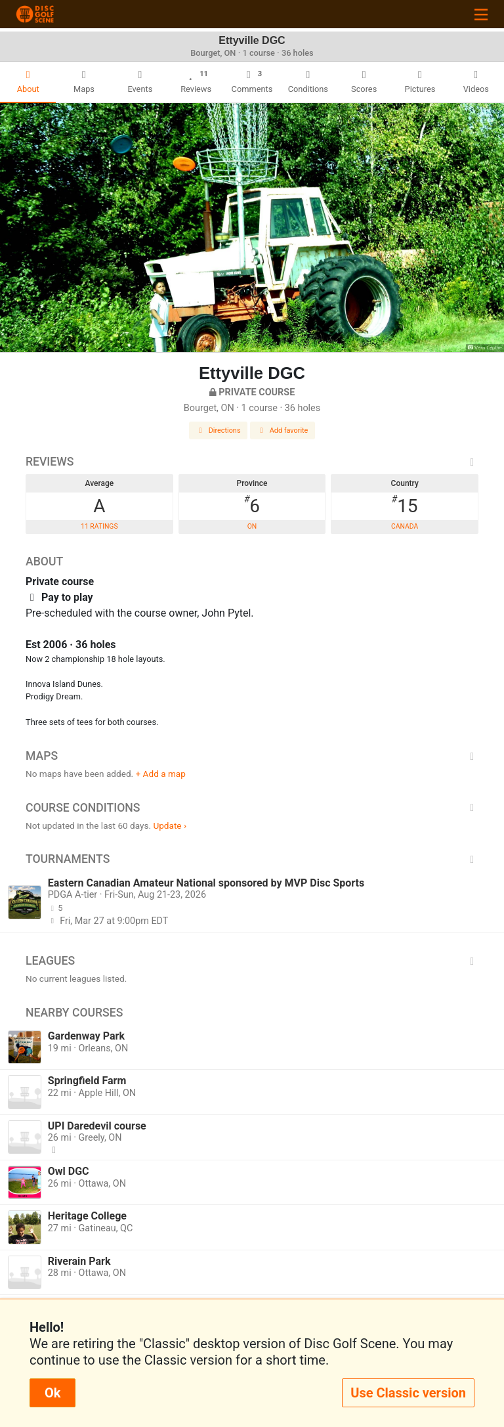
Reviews (252, 461)
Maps (252, 755)
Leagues (252, 960)
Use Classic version (408, 1393)
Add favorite (282, 430)
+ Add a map (161, 773)
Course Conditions (252, 807)
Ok (52, 1393)
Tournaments (252, 859)
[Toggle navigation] (481, 14)
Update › (169, 825)
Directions (218, 430)
